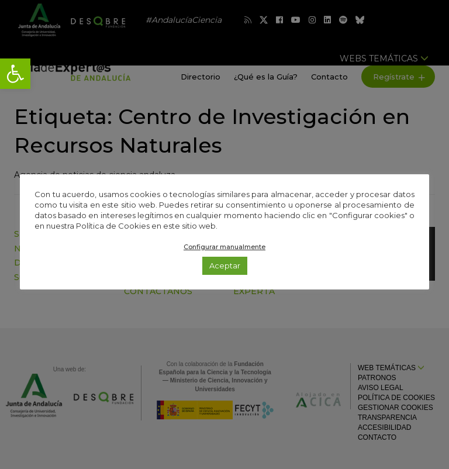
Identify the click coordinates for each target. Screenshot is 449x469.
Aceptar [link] (224, 265)
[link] (15, 73)
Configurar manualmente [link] (224, 247)
